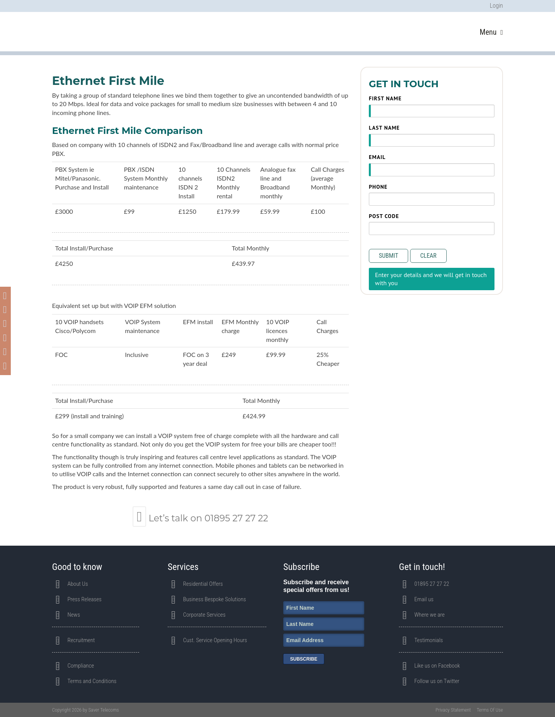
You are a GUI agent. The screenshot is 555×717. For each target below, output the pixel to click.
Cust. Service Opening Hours (215, 640)
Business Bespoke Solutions (214, 599)
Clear (428, 255)
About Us (77, 583)
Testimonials (428, 640)
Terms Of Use (490, 709)
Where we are (429, 614)
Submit (388, 255)
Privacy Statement (453, 709)
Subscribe (304, 659)
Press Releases (84, 599)
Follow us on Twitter (436, 681)
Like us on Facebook (437, 665)
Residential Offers (203, 583)
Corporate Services (204, 614)
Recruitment (81, 640)
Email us (424, 599)
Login (496, 5)
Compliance (80, 665)
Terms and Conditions (91, 681)
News (73, 614)
